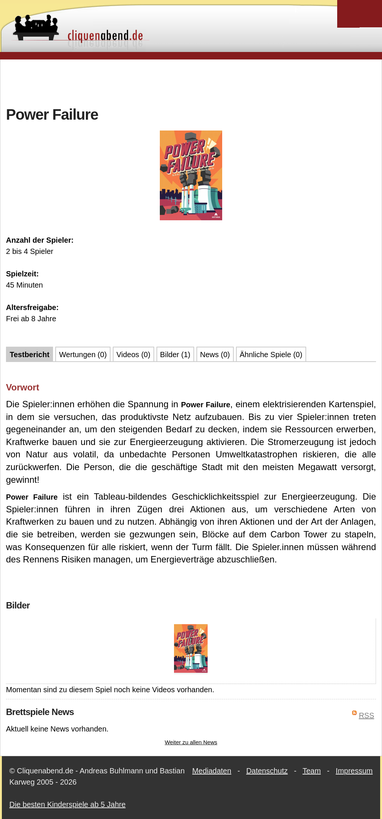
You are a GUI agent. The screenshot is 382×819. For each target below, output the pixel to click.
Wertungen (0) (82, 354)
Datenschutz (267, 771)
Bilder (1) (175, 354)
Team (311, 771)
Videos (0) (133, 354)
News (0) (215, 354)
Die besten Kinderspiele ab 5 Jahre (67, 804)
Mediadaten (212, 771)
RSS (366, 715)
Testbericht (29, 354)
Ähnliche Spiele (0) (271, 354)
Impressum (354, 771)
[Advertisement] (191, 82)
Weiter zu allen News (191, 742)
